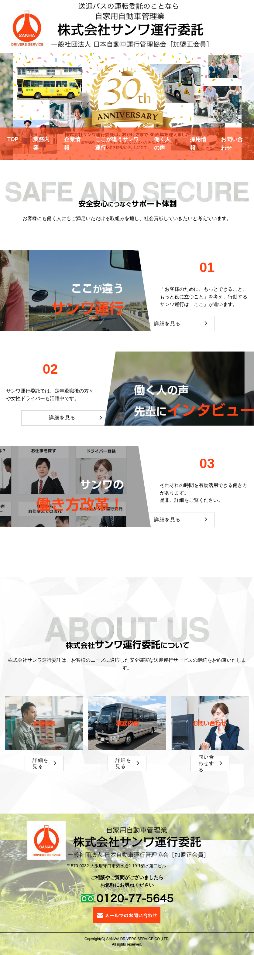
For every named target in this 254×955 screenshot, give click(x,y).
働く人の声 (162, 143)
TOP (13, 139)
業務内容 (41, 143)
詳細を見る (167, 323)
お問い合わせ (232, 143)
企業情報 (72, 143)
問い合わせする (206, 763)
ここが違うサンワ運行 (117, 143)
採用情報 (198, 143)
